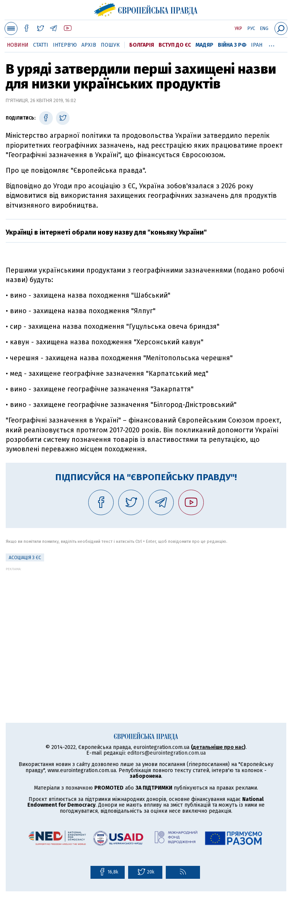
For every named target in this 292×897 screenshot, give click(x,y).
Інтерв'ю (65, 45)
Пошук (110, 45)
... (271, 43)
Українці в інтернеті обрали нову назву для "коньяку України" (106, 232)
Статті (40, 45)
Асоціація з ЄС (25, 557)
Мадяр (204, 45)
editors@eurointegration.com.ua (166, 753)
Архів (88, 45)
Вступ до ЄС (175, 45)
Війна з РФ (232, 45)
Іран (256, 45)
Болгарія (141, 45)
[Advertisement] (146, 624)
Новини (18, 45)
